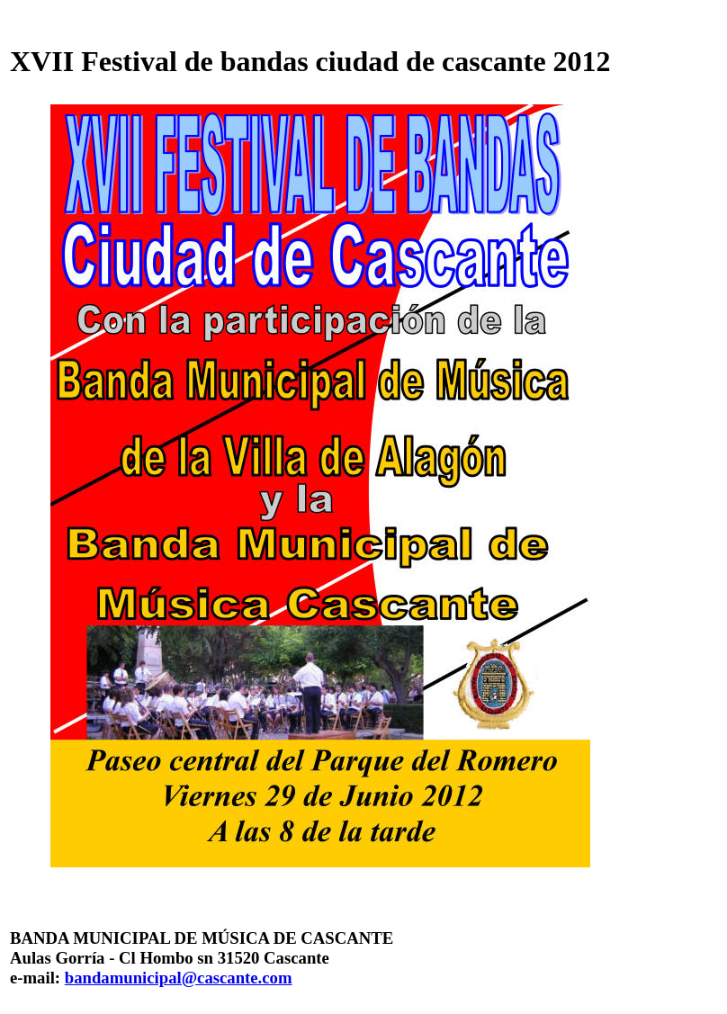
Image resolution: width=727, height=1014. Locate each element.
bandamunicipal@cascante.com (178, 977)
